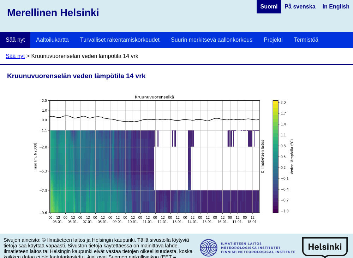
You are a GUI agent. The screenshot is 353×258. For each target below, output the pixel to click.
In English (336, 7)
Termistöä (306, 40)
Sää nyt (15, 40)
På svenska (300, 7)
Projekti (273, 40)
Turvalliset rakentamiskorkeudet (120, 40)
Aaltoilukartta (52, 40)
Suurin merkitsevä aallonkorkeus (211, 40)
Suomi (268, 7)
